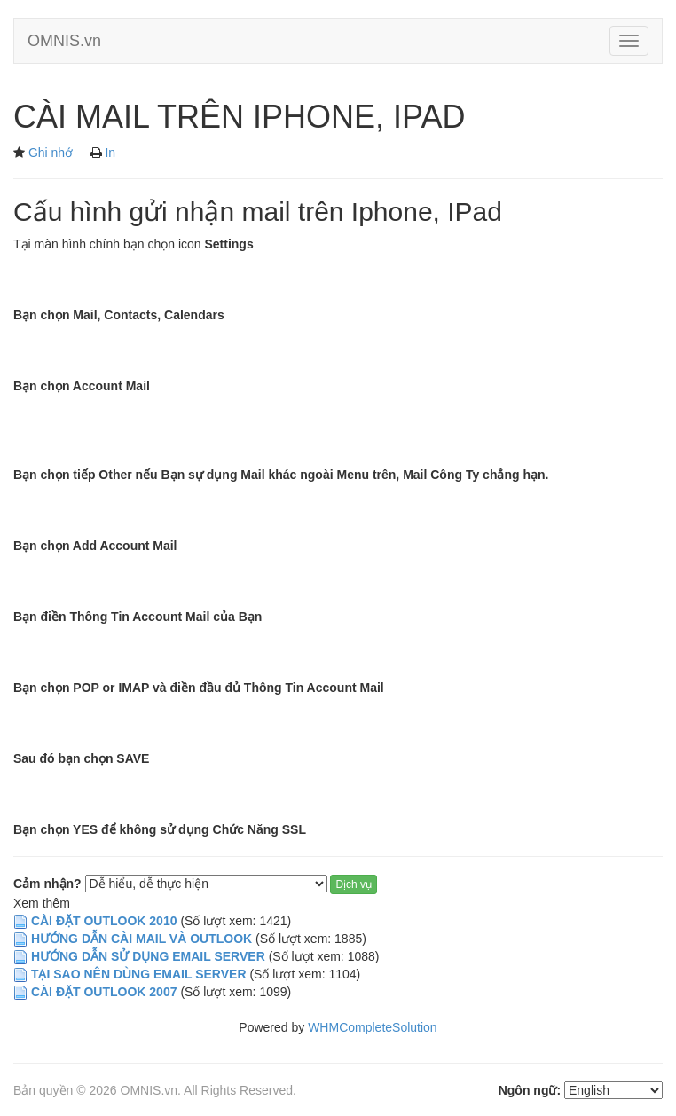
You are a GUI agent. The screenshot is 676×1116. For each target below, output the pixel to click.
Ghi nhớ (50, 152)
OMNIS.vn (64, 41)
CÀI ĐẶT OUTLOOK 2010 (104, 921)
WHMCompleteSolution (372, 1027)
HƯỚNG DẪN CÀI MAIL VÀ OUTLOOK (141, 938)
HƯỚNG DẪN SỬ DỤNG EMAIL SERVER (148, 956)
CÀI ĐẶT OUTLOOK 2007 (104, 992)
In (110, 152)
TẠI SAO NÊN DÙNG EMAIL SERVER (140, 974)
